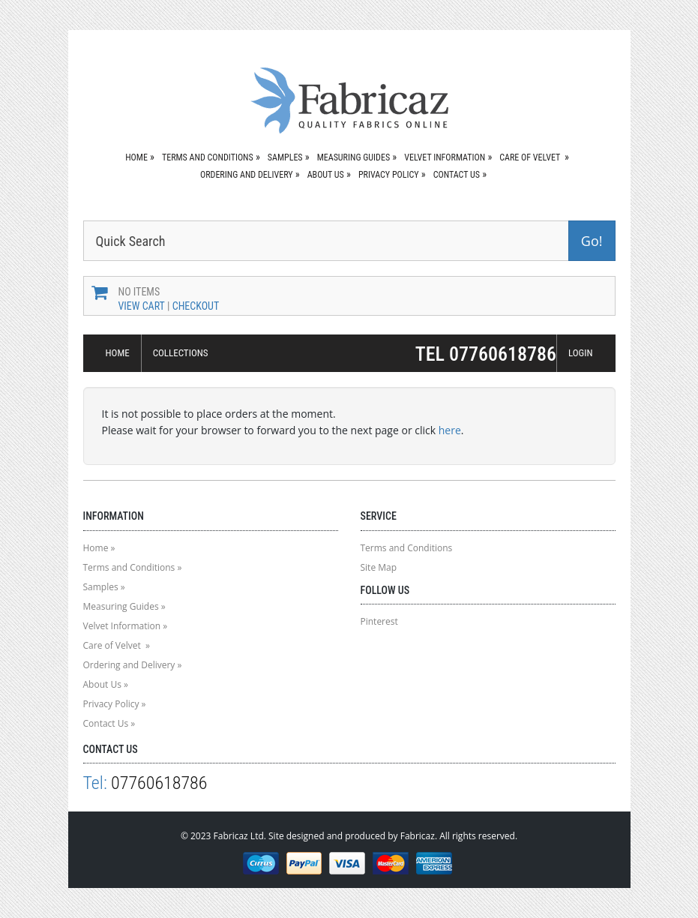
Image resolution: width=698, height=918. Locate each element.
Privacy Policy (388, 175)
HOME (118, 352)
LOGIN (580, 352)
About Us (325, 175)
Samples (285, 157)
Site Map (379, 567)
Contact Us (456, 175)
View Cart (141, 306)
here (450, 430)
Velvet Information (444, 157)
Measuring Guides (353, 157)
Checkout (196, 306)
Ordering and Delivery (246, 175)
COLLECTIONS (180, 352)
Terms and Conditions (207, 157)
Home (136, 157)
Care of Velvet (530, 157)
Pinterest (379, 621)
